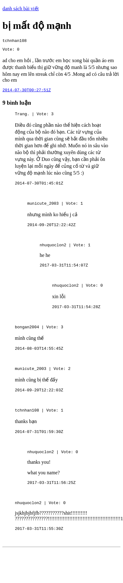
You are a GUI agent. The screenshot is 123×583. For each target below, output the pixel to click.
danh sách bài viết (20, 8)
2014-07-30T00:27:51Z (26, 92)
